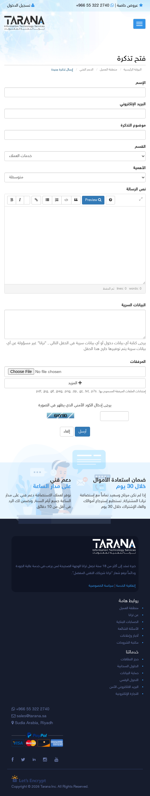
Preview (93, 200)
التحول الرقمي (129, 680)
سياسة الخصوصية (101, 586)
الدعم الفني (86, 70)
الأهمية (139, 168)
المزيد (75, 383)
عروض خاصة (130, 5)
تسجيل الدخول (20, 5)
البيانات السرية (134, 305)
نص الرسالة (136, 189)
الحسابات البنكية (127, 622)
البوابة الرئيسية (132, 70)
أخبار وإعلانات (129, 636)
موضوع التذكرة (133, 125)
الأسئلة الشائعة (128, 629)
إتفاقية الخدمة (126, 586)
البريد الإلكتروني (133, 104)
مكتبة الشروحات (128, 643)
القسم (140, 146)
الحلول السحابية (128, 666)
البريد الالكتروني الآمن (124, 687)
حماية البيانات (129, 673)
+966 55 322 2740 (95, 5)
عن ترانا (133, 615)
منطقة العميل (108, 70)
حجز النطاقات (130, 659)
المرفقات (138, 361)
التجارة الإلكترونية (127, 694)
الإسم (141, 83)
